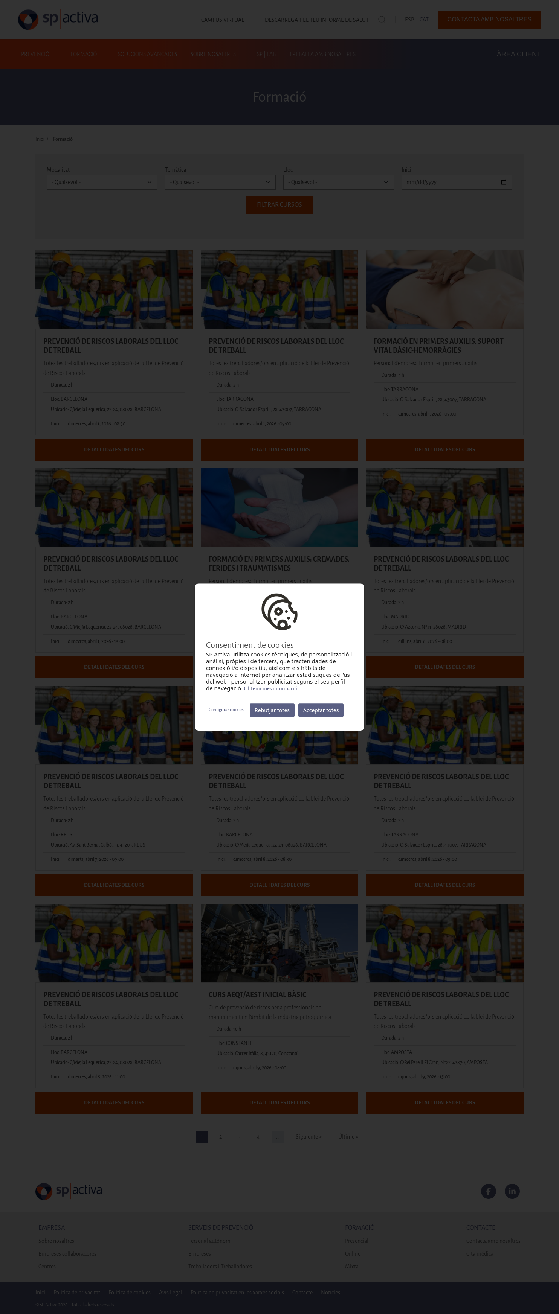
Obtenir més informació (270, 688)
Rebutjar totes (272, 710)
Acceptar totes (321, 710)
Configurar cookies (226, 709)
